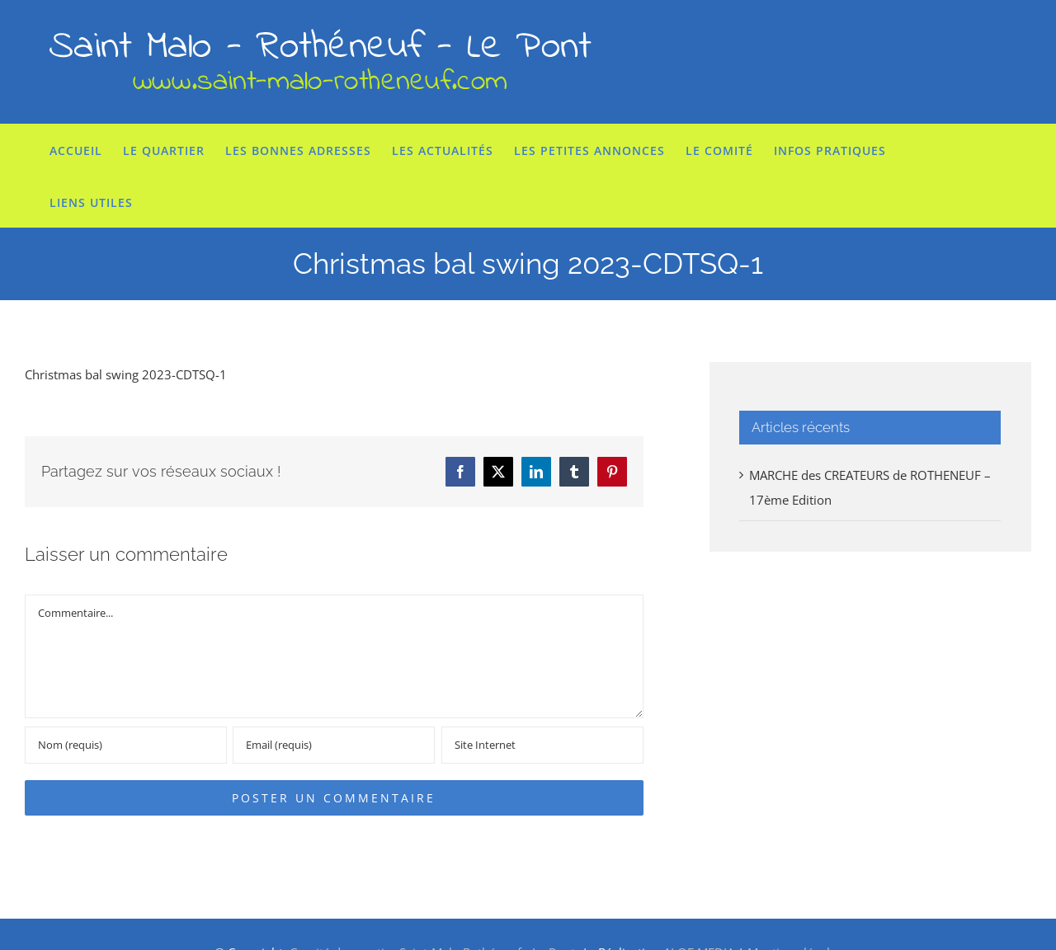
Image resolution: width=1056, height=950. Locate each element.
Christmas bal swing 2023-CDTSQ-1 (126, 374)
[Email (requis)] (334, 745)
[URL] (542, 745)
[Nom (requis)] (126, 745)
